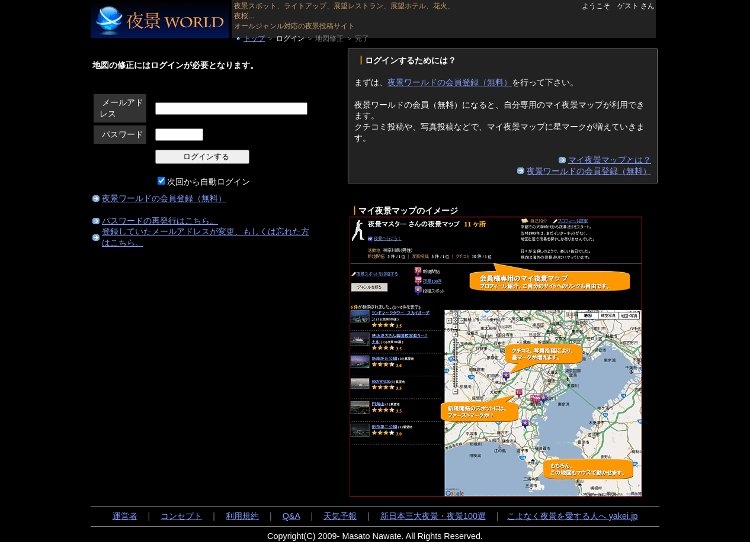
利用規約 (242, 516)
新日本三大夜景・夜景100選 (433, 516)
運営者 (125, 516)
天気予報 (340, 516)
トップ (254, 38)
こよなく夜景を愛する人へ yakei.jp (572, 516)
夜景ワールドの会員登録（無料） (164, 198)
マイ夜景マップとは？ (609, 159)
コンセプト (181, 516)
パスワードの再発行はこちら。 (160, 220)
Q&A (291, 516)
